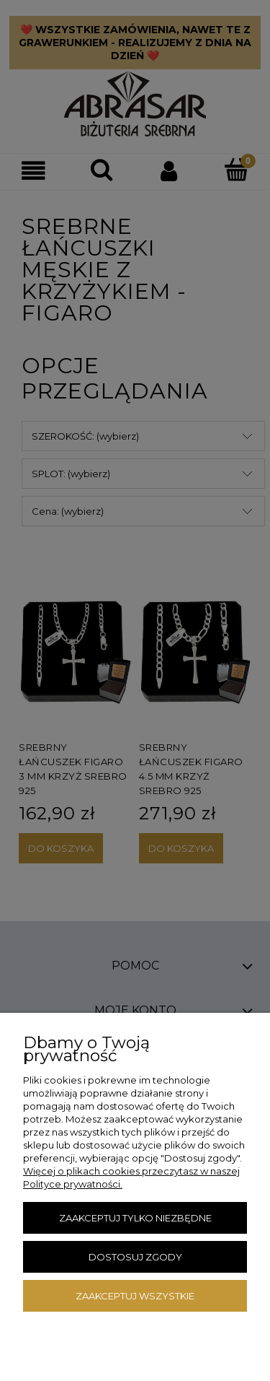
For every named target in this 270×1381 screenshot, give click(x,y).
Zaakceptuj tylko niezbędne (135, 1218)
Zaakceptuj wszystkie (135, 1296)
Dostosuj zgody (135, 1257)
